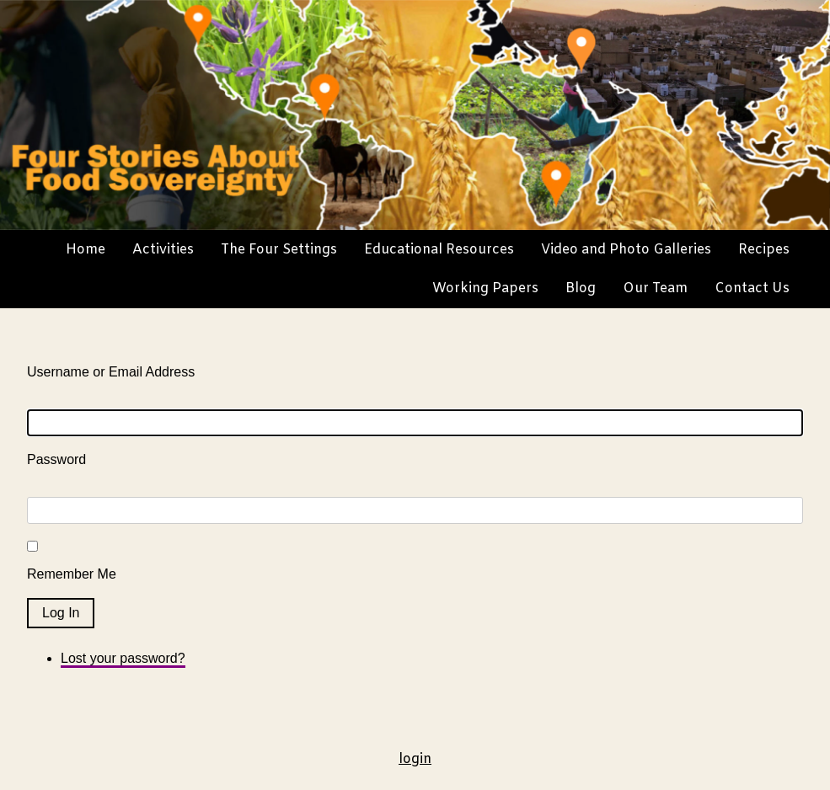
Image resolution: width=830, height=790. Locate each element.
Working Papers (485, 288)
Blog (580, 288)
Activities (163, 250)
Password (56, 459)
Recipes (764, 250)
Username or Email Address (111, 372)
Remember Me (71, 574)
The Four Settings (279, 250)
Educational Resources (439, 250)
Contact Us (752, 288)
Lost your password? (123, 658)
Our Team (655, 288)
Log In (60, 613)
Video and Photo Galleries (626, 250)
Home (85, 250)
